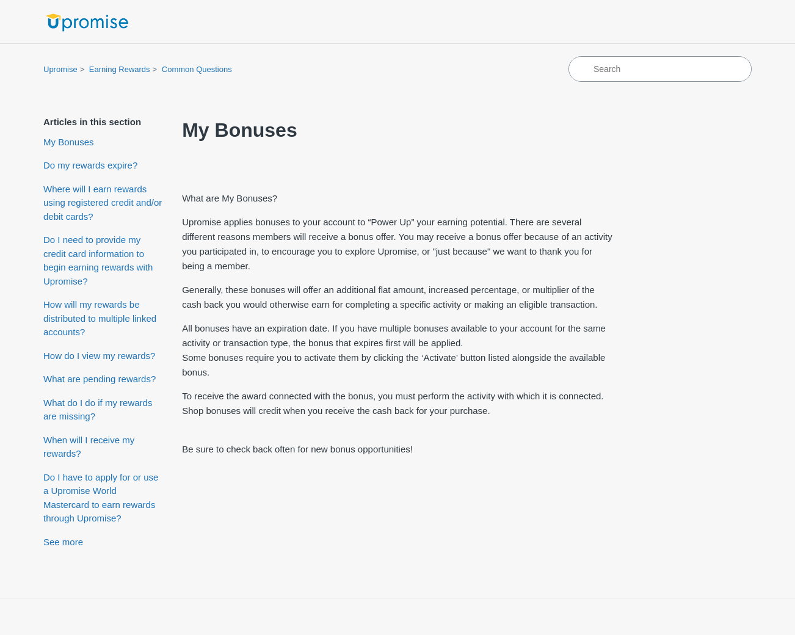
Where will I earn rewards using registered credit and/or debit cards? (102, 203)
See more (63, 542)
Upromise (60, 69)
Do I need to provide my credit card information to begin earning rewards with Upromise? (98, 260)
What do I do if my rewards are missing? (97, 409)
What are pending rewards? (99, 379)
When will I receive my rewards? (88, 447)
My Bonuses (68, 142)
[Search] (660, 69)
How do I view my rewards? (99, 355)
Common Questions (197, 69)
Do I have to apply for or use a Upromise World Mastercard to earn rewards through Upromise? (100, 498)
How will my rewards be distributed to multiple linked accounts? (99, 318)
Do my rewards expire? (90, 165)
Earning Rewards (119, 69)
